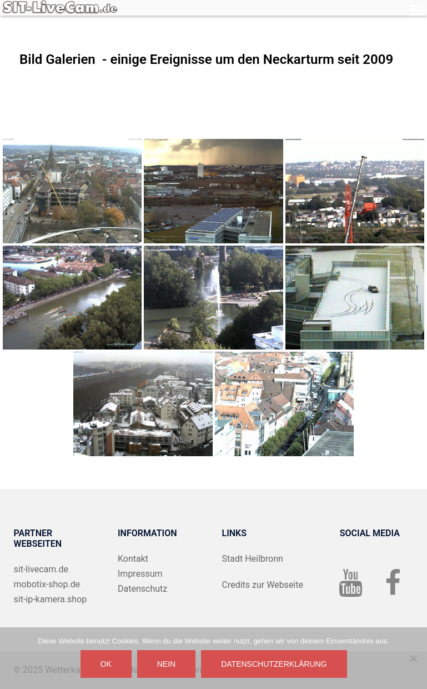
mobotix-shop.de (47, 584)
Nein (166, 664)
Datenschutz (142, 588)
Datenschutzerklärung (273, 664)
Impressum (140, 573)
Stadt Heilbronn (252, 558)
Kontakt (133, 558)
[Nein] (413, 658)
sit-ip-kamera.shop (50, 599)
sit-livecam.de (41, 569)
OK (106, 664)
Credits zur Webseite (262, 585)
